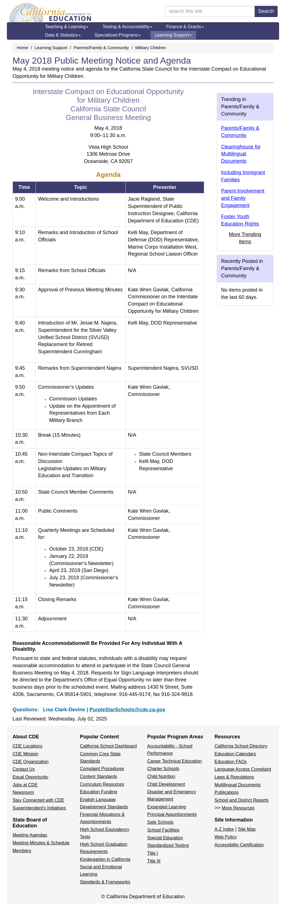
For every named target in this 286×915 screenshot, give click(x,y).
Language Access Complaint (242, 769)
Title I (152, 853)
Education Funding (98, 791)
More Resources (238, 808)
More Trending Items (245, 238)
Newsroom (23, 792)
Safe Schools (160, 822)
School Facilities (163, 830)
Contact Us (24, 769)
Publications (226, 792)
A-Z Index (224, 829)
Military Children (150, 47)
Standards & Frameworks (105, 882)
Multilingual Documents (237, 784)
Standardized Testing (168, 845)
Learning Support (173, 35)
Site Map (247, 829)
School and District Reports (241, 800)
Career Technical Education (174, 761)
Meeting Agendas (30, 835)
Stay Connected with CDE (38, 800)
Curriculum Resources (102, 784)
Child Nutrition (161, 776)
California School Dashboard (108, 746)
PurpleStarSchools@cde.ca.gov (127, 709)
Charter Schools (163, 768)
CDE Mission (25, 753)
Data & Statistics (62, 35)
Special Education (165, 837)
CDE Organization (31, 761)
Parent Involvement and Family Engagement (242, 198)
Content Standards (98, 776)
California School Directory (240, 746)
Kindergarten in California (105, 859)
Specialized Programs (118, 35)
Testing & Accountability (127, 26)
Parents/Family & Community (101, 47)
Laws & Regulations (234, 777)
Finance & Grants (185, 26)
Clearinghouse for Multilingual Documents (241, 154)
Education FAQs (230, 761)
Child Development (166, 784)
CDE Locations (27, 746)
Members (22, 850)
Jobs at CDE (25, 784)
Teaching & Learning (67, 26)
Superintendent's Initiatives (39, 808)
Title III (153, 861)
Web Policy (225, 837)
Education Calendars (235, 753)
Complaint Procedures (102, 768)
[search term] (210, 11)
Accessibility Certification (239, 844)
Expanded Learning (166, 806)
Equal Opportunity (30, 777)
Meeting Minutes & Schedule (41, 842)
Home (22, 47)
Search (266, 11)
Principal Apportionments (172, 814)
